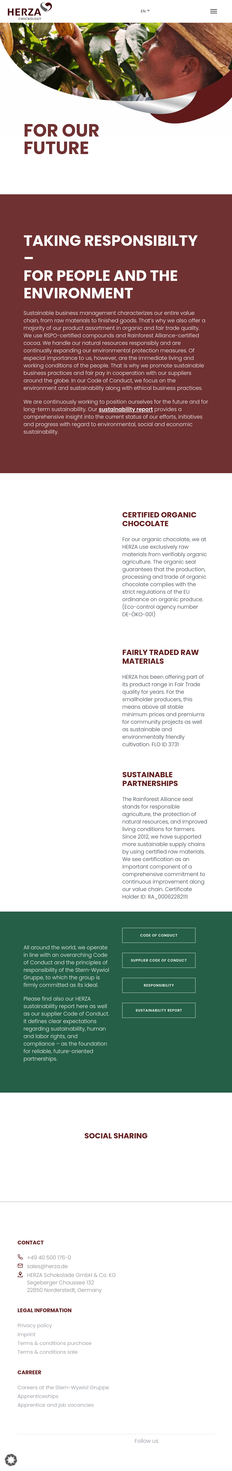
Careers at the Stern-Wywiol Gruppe (65, 1386)
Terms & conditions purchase (56, 1342)
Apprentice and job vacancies (57, 1404)
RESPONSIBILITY (159, 985)
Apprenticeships (39, 1395)
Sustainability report (159, 1010)
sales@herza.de (47, 1266)
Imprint (27, 1334)
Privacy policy (35, 1325)
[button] (11, 1460)
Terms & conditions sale (48, 1351)
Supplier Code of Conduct (159, 960)
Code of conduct (159, 935)
